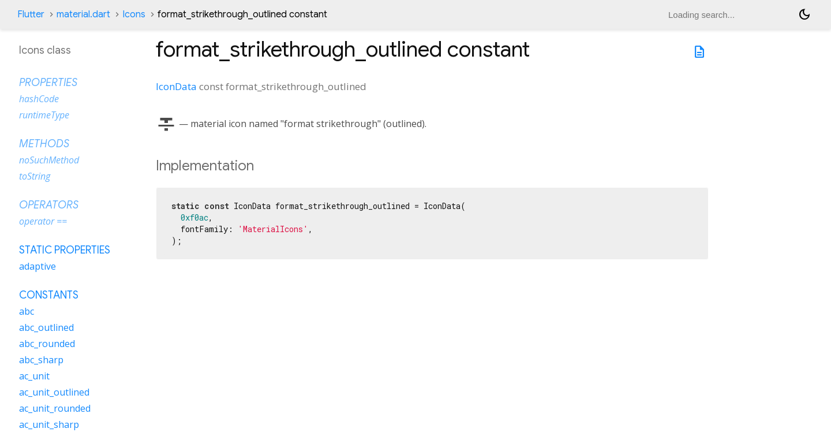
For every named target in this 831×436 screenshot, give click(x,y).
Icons (133, 14)
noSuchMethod (49, 160)
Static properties (64, 250)
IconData (176, 86)
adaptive (37, 266)
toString (34, 176)
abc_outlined (46, 327)
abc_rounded (47, 343)
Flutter (30, 14)
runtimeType (44, 115)
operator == (43, 221)
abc (26, 311)
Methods (44, 143)
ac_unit (34, 376)
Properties (48, 82)
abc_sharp (41, 359)
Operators (48, 205)
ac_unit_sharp (49, 424)
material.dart (83, 14)
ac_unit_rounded (55, 408)
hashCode (39, 98)
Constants (48, 295)
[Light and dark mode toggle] (804, 14)
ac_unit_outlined (54, 392)
